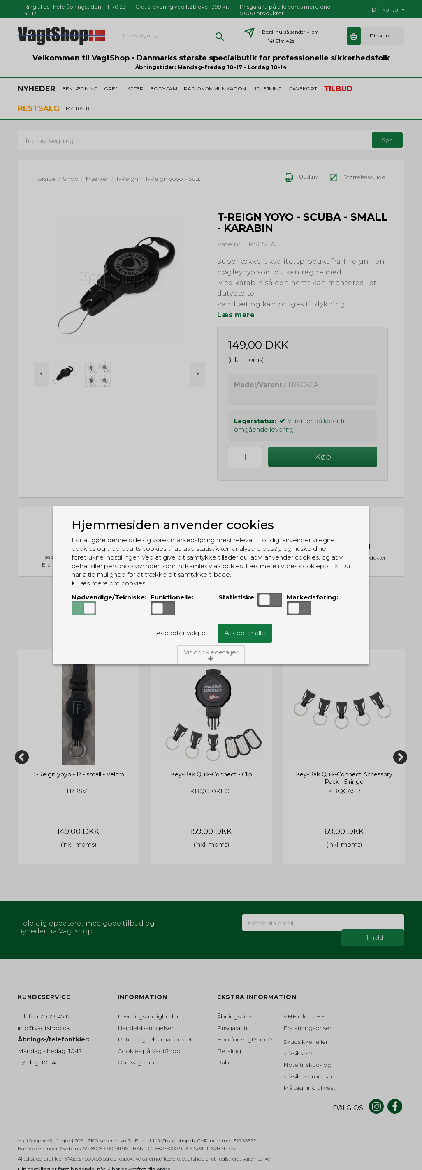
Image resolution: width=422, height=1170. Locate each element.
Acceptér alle (245, 633)
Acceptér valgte (181, 633)
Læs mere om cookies (108, 583)
